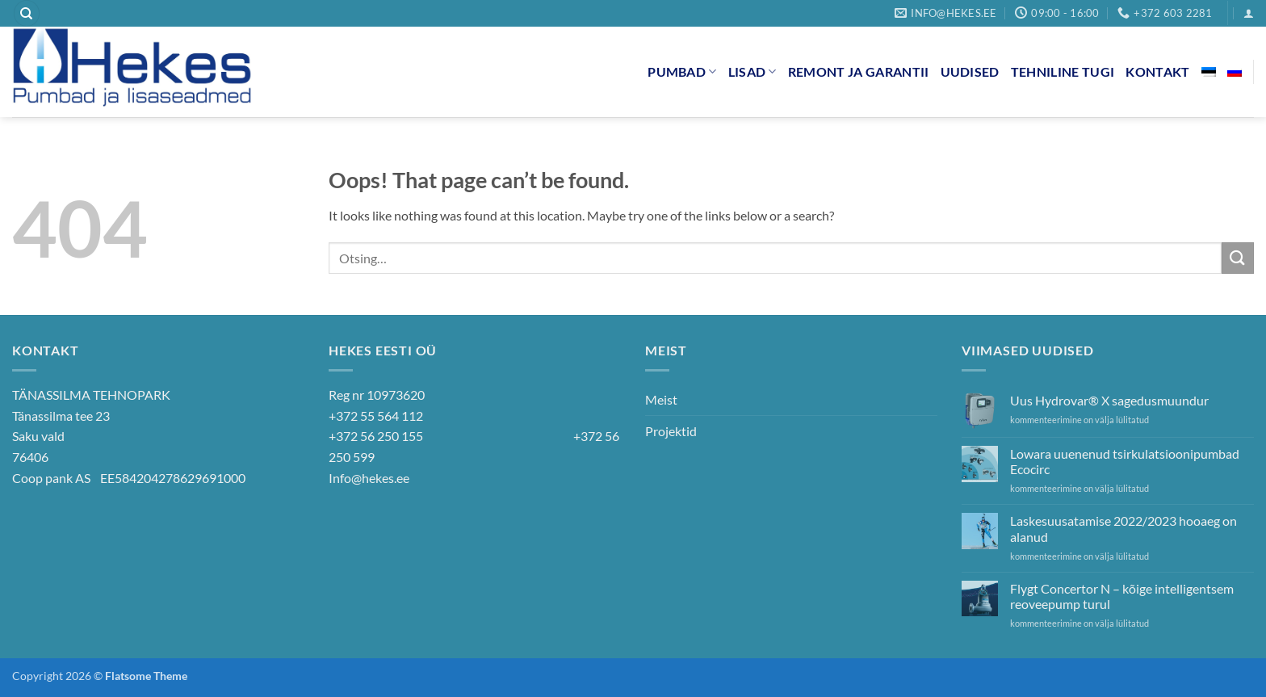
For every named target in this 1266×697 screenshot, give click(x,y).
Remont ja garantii (858, 71)
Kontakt (1157, 71)
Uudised (970, 71)
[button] (1248, 13)
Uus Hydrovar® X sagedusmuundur (1109, 400)
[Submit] (1238, 258)
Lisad (752, 71)
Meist (661, 399)
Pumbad (682, 71)
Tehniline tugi (1062, 71)
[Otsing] (27, 13)
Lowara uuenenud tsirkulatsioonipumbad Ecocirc (1124, 461)
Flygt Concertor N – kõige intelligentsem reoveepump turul (1122, 596)
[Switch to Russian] (1234, 72)
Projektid (671, 431)
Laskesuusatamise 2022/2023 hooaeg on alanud (1123, 528)
